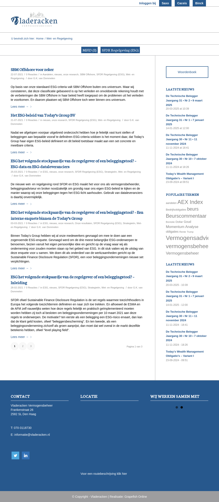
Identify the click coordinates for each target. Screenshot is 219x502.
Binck (199, 3)
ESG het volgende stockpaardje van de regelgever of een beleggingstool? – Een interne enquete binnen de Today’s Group (77, 215)
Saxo (165, 3)
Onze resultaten (83, 223)
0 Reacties (31, 74)
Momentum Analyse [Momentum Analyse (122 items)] (182, 227)
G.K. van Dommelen (44, 78)
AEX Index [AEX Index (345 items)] (190, 202)
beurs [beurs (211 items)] (193, 209)
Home (40, 38)
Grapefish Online (135, 496)
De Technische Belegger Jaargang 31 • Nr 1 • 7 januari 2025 (185, 120)
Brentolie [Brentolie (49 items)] (170, 222)
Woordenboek (187, 72)
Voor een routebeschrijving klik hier (103, 473)
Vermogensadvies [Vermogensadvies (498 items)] (190, 238)
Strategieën (110, 171)
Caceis (182, 3)
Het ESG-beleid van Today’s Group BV (43, 115)
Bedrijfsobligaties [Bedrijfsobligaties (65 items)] (176, 209)
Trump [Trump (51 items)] (190, 232)
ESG (45, 171)
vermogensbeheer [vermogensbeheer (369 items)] (188, 246)
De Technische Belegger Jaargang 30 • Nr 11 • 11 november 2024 (182, 139)
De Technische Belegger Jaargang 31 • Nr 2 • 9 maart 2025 (184, 100)
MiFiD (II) (89, 49)
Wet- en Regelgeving (109, 120)
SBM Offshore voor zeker (32, 69)
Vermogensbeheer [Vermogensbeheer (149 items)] (182, 253)
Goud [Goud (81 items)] (187, 221)
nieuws (58, 74)
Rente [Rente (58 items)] (182, 231)
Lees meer (22, 106)
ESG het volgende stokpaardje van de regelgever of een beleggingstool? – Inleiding (72, 279)
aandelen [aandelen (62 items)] (171, 203)
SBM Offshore (87, 74)
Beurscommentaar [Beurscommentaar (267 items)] (186, 216)
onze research (71, 74)
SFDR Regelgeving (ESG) (120, 49)
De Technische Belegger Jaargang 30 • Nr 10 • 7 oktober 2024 (186, 159)
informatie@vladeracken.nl (32, 434)
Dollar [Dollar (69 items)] (179, 221)
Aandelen (48, 74)
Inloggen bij (147, 3)
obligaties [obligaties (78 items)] (172, 231)
